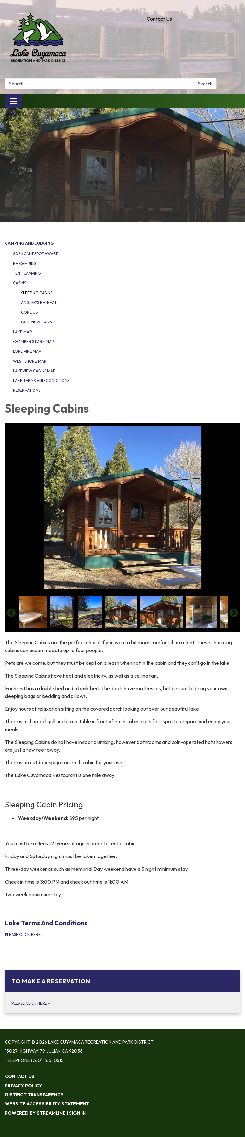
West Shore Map (29, 361)
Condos (29, 312)
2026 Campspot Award (36, 253)
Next (234, 613)
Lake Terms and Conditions (41, 380)
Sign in (77, 1113)
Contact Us (159, 18)
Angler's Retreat (39, 302)
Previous (11, 613)
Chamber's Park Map (33, 341)
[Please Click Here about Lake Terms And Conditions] (122, 928)
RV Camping (24, 263)
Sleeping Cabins (36, 292)
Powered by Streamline (35, 1113)
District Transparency (34, 1095)
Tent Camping (27, 273)
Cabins (19, 283)
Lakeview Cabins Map (34, 370)
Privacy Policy (23, 1086)
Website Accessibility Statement (47, 1104)
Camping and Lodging (29, 243)
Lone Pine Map (27, 351)
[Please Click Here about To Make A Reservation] (122, 991)
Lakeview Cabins (37, 322)
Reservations (26, 390)
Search (205, 84)
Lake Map (22, 331)
